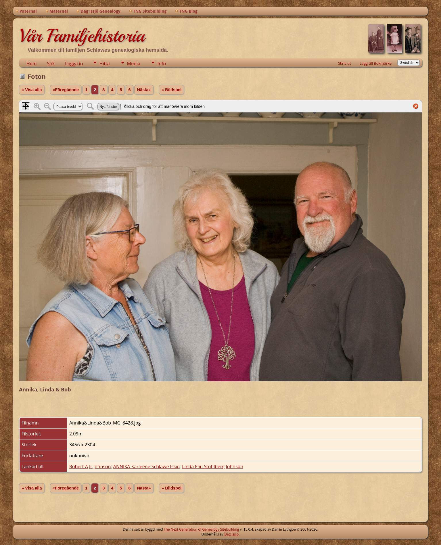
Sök (51, 63)
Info (162, 63)
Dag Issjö (231, 534)
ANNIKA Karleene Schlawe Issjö (146, 466)
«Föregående (66, 89)
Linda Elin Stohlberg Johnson (212, 466)
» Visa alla (32, 89)
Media (133, 63)
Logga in (74, 63)
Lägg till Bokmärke (376, 63)
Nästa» (144, 89)
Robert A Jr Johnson (90, 466)
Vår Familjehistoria (82, 35)
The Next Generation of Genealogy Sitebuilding (201, 529)
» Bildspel (171, 89)
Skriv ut (344, 63)
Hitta (104, 63)
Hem (31, 63)
